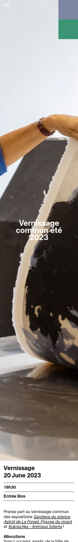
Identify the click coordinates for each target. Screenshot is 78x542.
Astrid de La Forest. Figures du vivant (38, 522)
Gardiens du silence (51, 517)
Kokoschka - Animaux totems (35, 526)
